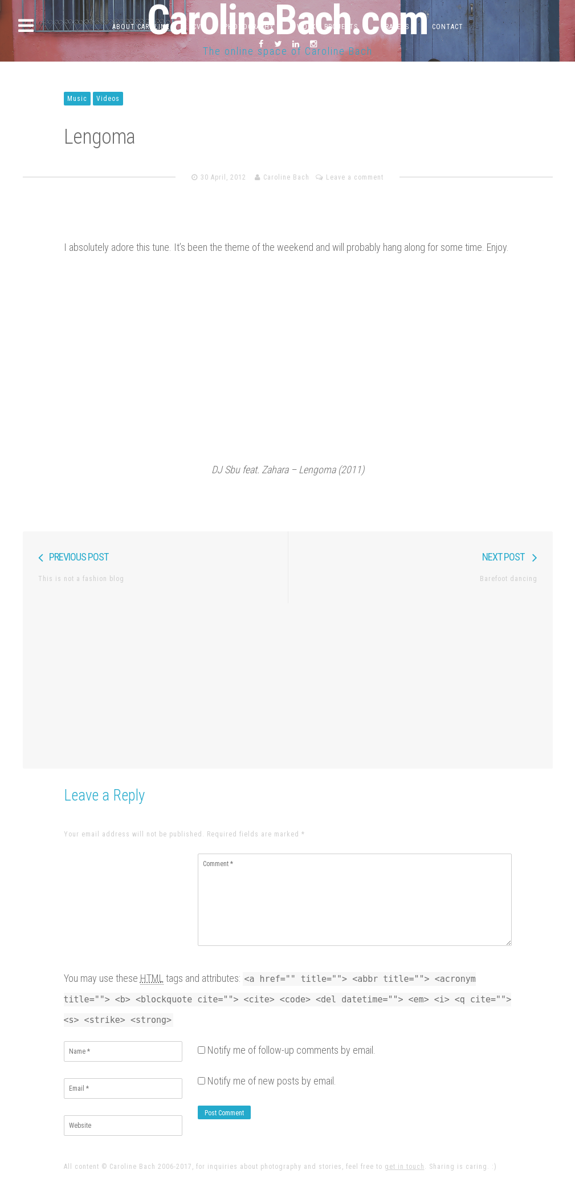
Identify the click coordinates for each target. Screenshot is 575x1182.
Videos (108, 99)
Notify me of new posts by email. (271, 1081)
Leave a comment (355, 177)
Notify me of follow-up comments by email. (291, 1050)
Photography (249, 27)
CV (197, 27)
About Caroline (141, 27)
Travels (395, 27)
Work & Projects (327, 27)
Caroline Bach (286, 177)
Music (77, 99)
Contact (447, 27)
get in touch (405, 1167)
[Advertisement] (288, 683)
